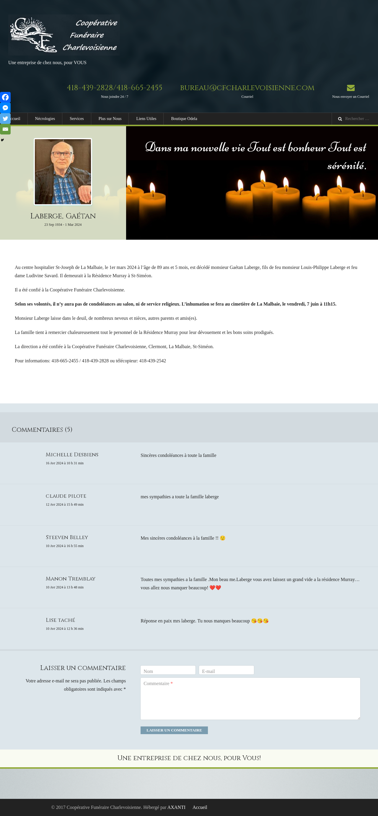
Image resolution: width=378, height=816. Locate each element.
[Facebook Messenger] (5, 108)
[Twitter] (5, 118)
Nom (148, 671)
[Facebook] (5, 97)
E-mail (208, 671)
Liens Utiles (146, 118)
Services (77, 118)
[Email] (5, 129)
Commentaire (158, 683)
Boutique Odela (184, 118)
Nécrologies (45, 118)
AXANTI (176, 807)
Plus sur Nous (110, 118)
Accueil (13, 118)
